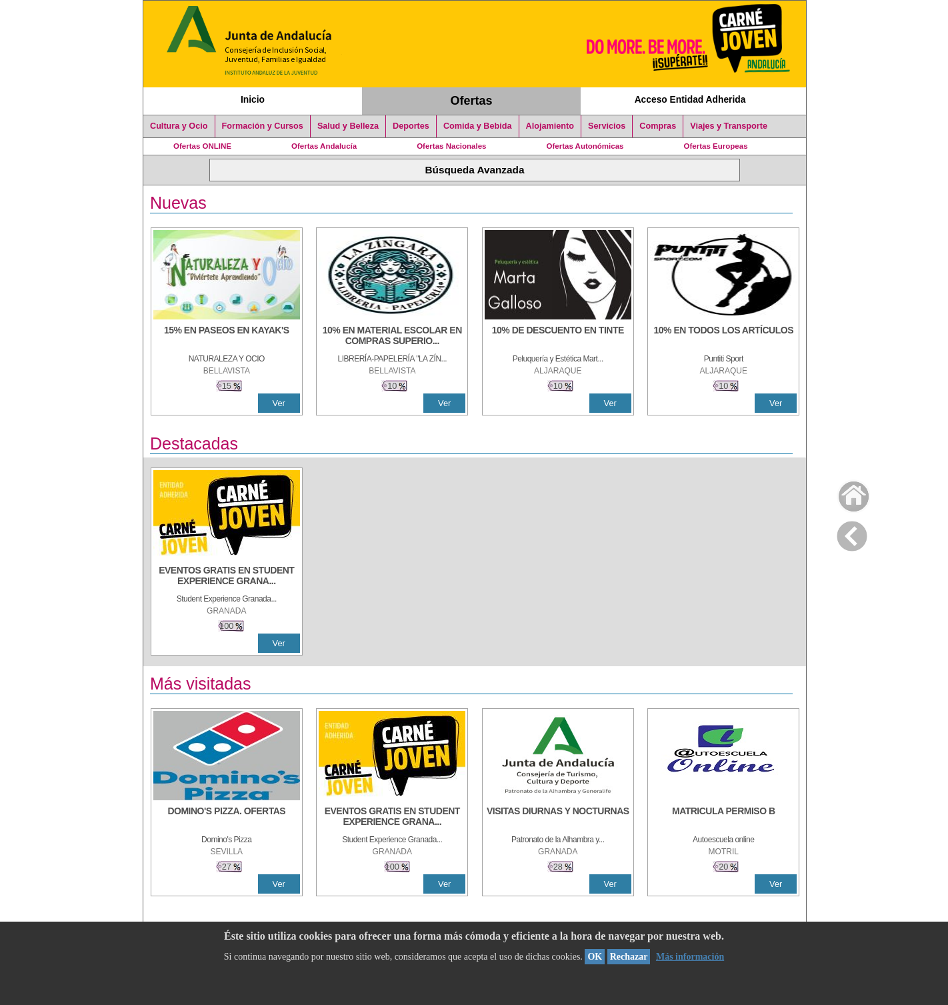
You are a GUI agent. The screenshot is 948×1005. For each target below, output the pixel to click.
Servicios (606, 126)
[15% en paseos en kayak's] (226, 336)
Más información (690, 957)
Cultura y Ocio (179, 126)
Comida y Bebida (477, 126)
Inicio (253, 99)
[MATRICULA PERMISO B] (723, 817)
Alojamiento (550, 126)
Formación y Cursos (262, 126)
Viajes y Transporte (728, 126)
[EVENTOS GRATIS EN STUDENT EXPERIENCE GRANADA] (226, 577)
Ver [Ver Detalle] (279, 403)
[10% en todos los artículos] (723, 336)
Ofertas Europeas (716, 146)
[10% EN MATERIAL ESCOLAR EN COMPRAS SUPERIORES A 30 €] (392, 336)
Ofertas (472, 100)
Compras (657, 126)
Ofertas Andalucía (324, 146)
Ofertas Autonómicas (584, 146)
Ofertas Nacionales (451, 146)
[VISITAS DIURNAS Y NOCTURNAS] (558, 817)
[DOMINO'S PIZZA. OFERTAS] (226, 817)
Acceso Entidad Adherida (690, 99)
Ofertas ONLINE (202, 146)
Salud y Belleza (348, 126)
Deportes (411, 126)
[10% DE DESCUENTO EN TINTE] (558, 336)
